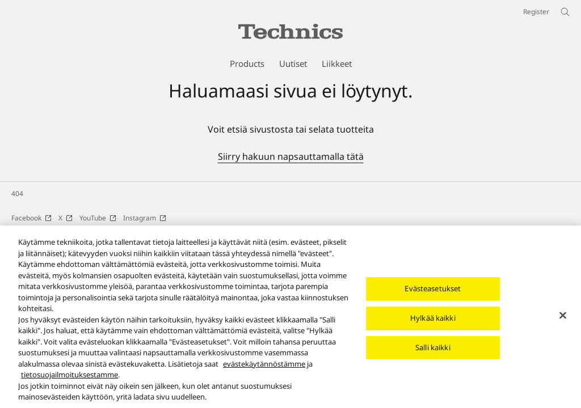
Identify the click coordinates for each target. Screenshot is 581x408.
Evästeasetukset (433, 293)
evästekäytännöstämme (264, 368)
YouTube (97, 218)
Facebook (31, 218)
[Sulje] (562, 320)
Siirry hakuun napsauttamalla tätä (291, 156)
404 (17, 193)
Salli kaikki (433, 352)
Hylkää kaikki (433, 323)
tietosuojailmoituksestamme (69, 380)
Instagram (144, 218)
